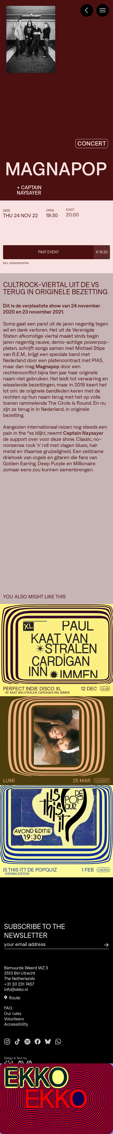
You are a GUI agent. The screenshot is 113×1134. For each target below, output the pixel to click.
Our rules (12, 1021)
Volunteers (14, 1027)
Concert (102, 780)
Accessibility (16, 1032)
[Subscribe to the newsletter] (106, 944)
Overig (103, 870)
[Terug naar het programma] (86, 10)
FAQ (8, 1016)
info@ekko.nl (16, 992)
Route (12, 1000)
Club (105, 688)
